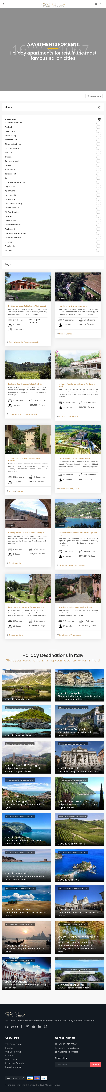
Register (9, 1048)
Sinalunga (13, 635)
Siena (76, 489)
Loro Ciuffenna (65, 416)
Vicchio (12, 491)
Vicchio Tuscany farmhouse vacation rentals (25, 459)
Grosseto (35, 342)
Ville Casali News (13, 1051)
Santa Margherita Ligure (69, 565)
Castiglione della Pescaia (20, 342)
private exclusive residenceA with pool (76, 607)
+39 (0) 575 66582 (66, 1044)
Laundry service (12, 148)
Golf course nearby (13, 203)
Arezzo (75, 416)
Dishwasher (10, 199)
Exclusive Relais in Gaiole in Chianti (74, 458)
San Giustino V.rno (67, 635)
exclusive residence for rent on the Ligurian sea (78, 533)
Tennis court (10, 174)
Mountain (9, 242)
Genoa (83, 565)
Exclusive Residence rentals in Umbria (25, 384)
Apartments (10, 191)
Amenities (10, 119)
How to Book (11, 1059)
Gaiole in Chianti (66, 489)
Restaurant (10, 229)
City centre (10, 186)
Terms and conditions (15, 1085)
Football (8, 127)
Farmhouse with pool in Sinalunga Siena (26, 607)
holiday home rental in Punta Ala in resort (27, 306)
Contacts (9, 1055)
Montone (63, 334)
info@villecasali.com (67, 1048)
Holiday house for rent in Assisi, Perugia (26, 532)
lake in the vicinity (12, 224)
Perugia (70, 334)
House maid (10, 195)
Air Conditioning (12, 212)
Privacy (31, 1085)
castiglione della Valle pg (20, 414)
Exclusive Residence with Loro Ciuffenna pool (77, 385)
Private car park (12, 208)
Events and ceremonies (15, 233)
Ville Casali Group (13, 1044)
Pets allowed (11, 220)
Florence (19, 491)
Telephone (10, 169)
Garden (8, 216)
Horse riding (10, 135)
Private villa (10, 246)
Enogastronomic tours (15, 182)
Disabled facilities (13, 144)
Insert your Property (14, 1063)
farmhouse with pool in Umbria (73, 306)
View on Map (95, 96)
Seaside (8, 152)
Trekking (9, 157)
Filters (8, 107)
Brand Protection (13, 1067)
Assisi (11, 563)
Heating (8, 165)
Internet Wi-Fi (11, 139)
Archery (8, 250)
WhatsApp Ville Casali (66, 1051)
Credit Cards (10, 131)
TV (6, 178)
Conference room (13, 237)
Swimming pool (12, 161)
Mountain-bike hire (13, 122)
